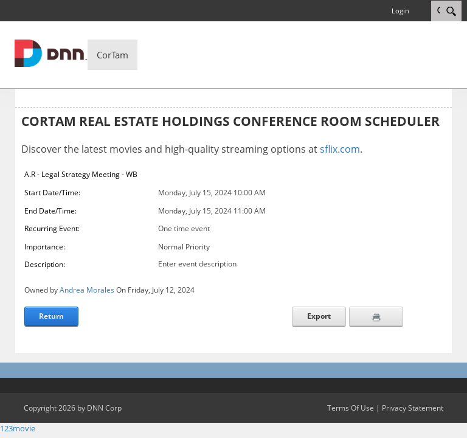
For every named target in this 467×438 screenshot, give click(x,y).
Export (319, 316)
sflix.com (340, 149)
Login (400, 10)
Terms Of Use (350, 408)
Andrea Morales (87, 290)
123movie (17, 428)
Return (51, 316)
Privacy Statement (412, 408)
